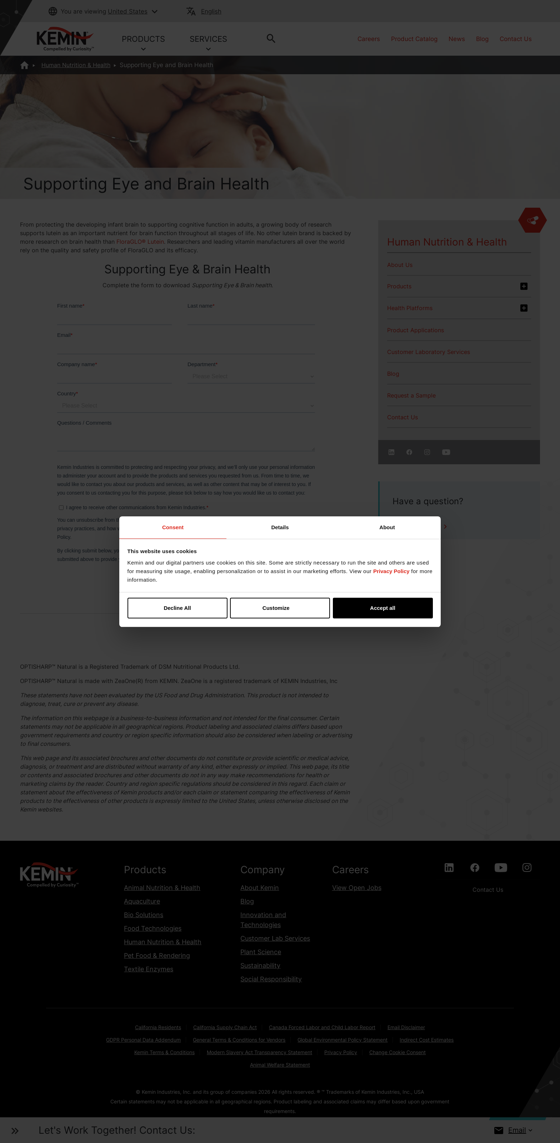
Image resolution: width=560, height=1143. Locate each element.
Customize (280, 608)
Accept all (382, 608)
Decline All (177, 608)
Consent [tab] (173, 527)
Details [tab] (280, 527)
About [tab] (387, 527)
